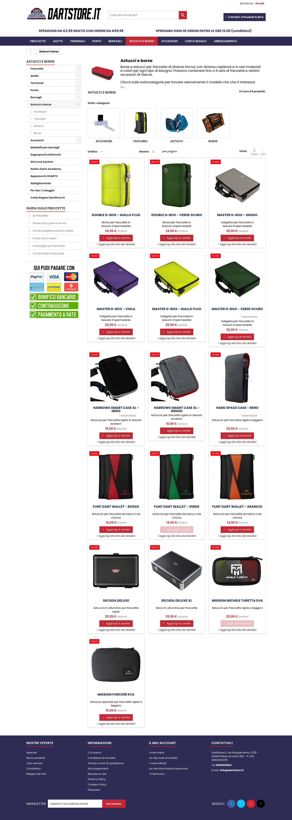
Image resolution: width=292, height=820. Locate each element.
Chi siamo (94, 753)
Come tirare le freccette (48, 253)
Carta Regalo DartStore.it (47, 198)
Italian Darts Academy (45, 169)
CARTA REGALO (196, 41)
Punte (96, 41)
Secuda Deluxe (116, 600)
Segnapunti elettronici (45, 155)
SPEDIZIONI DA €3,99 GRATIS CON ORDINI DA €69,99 (81, 30)
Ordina (92, 151)
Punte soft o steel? (44, 238)
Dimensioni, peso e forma (49, 223)
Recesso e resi (97, 774)
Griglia (254, 152)
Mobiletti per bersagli (45, 147)
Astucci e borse (141, 41)
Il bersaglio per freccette (48, 246)
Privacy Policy (97, 779)
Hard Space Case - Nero (237, 407)
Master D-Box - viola (116, 309)
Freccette (38, 41)
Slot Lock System (41, 162)
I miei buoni (156, 774)
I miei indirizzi (157, 763)
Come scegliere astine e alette (52, 231)
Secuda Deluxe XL (176, 600)
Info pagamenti (98, 768)
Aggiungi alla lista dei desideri (116, 244)
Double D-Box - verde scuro (176, 215)
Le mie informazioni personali (168, 768)
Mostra (144, 151)
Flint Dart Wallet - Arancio (237, 506)
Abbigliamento (225, 41)
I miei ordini (156, 753)
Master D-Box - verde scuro (237, 309)
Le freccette (40, 216)
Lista (263, 152)
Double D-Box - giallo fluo (116, 215)
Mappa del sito (36, 774)
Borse (37, 133)
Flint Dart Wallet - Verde (176, 506)
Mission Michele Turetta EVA (237, 600)
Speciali (31, 753)
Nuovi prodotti (35, 758)
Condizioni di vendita (102, 758)
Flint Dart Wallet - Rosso (116, 506)
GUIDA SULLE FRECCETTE (45, 208)
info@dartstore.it (231, 770)
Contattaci (33, 768)
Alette (58, 41)
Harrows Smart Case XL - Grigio (177, 409)
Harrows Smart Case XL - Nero (116, 409)
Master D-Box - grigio (237, 215)
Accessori (169, 41)
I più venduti (34, 763)
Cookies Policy (97, 784)
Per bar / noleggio (42, 190)
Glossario (94, 790)
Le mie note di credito (163, 758)
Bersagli (115, 41)
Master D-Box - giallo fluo (176, 309)
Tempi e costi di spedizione (106, 763)
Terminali (77, 41)
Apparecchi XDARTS (44, 176)
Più (122, 87)
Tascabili (39, 119)
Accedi (259, 3)
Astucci (38, 126)
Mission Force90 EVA (116, 694)
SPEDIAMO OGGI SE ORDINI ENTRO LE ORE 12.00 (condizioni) (204, 30)
